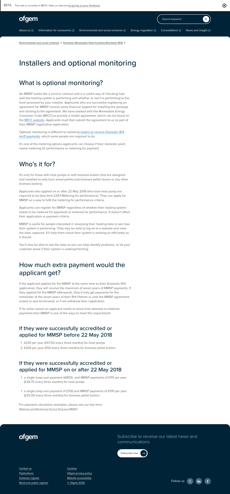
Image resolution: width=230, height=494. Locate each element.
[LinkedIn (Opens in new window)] (199, 481)
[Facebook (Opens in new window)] (207, 481)
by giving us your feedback (84, 5)
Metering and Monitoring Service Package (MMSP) (48, 409)
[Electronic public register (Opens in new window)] (33, 482)
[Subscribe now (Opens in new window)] (132, 453)
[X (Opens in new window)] (190, 481)
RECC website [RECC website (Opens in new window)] (34, 120)
